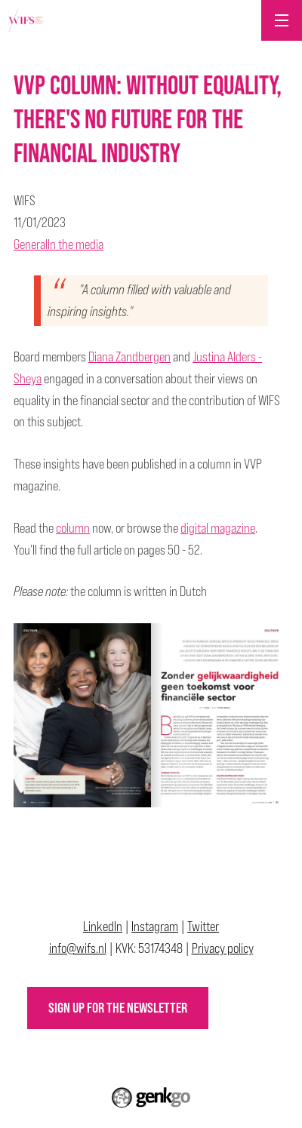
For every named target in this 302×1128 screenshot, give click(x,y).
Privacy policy (223, 948)
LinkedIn (102, 926)
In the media (75, 244)
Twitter (203, 926)
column (73, 528)
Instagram (154, 926)
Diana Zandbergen (129, 356)
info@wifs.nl (77, 948)
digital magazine (217, 528)
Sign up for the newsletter (117, 1008)
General (31, 244)
